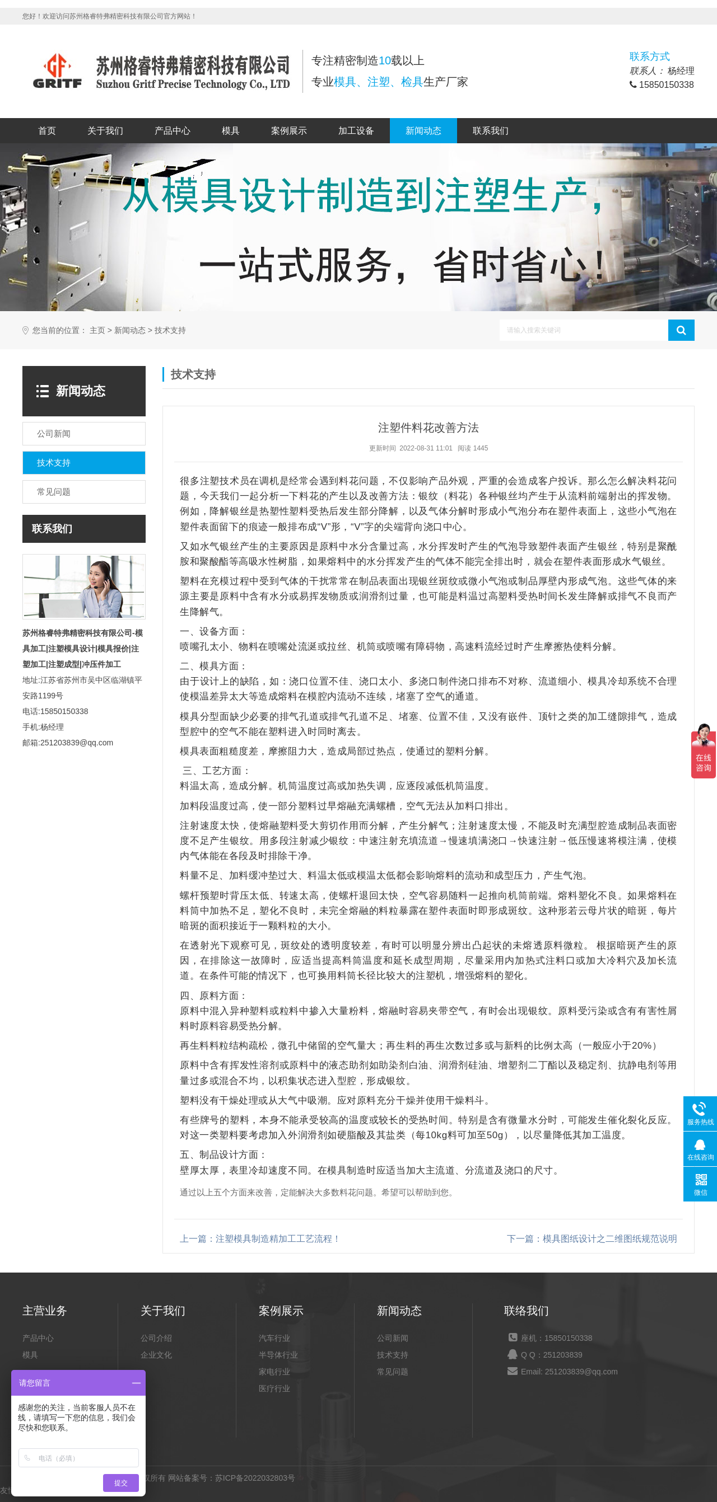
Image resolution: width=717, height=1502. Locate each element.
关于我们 (105, 130)
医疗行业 (274, 1388)
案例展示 (289, 130)
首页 (47, 130)
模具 (231, 130)
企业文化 (156, 1354)
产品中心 (172, 130)
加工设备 (356, 130)
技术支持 (170, 330)
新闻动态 (423, 130)
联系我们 (491, 130)
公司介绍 (156, 1338)
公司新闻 (392, 1338)
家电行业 (274, 1371)
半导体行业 (278, 1354)
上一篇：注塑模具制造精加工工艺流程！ (260, 1238)
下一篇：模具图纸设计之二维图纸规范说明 (592, 1238)
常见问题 (392, 1371)
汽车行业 (274, 1338)
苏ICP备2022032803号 (255, 1477)
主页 (97, 330)
